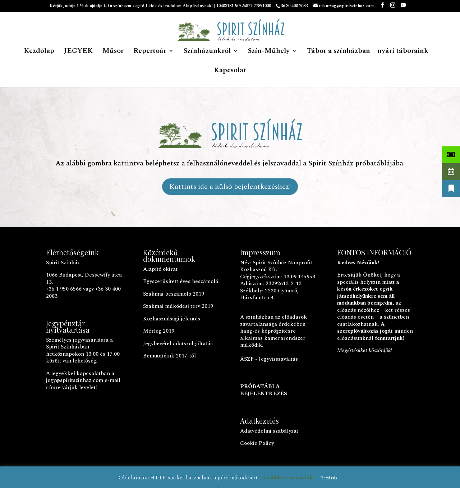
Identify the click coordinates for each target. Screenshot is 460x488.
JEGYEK (78, 52)
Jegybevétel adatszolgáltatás (178, 343)
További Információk (286, 478)
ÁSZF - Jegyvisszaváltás (269, 359)
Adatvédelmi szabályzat (269, 431)
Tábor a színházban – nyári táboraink (367, 52)
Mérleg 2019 (158, 331)
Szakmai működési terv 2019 (178, 306)
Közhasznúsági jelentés (171, 319)
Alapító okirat (160, 269)
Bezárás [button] (328, 478)
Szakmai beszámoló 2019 (173, 294)
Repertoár (149, 52)
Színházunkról (207, 52)
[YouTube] (403, 7)
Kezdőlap (39, 52)
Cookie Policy (257, 443)
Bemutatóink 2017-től (169, 356)
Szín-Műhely (269, 52)
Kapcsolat (230, 72)
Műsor (113, 52)
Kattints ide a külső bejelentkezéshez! (230, 186)
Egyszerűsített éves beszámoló (180, 281)
